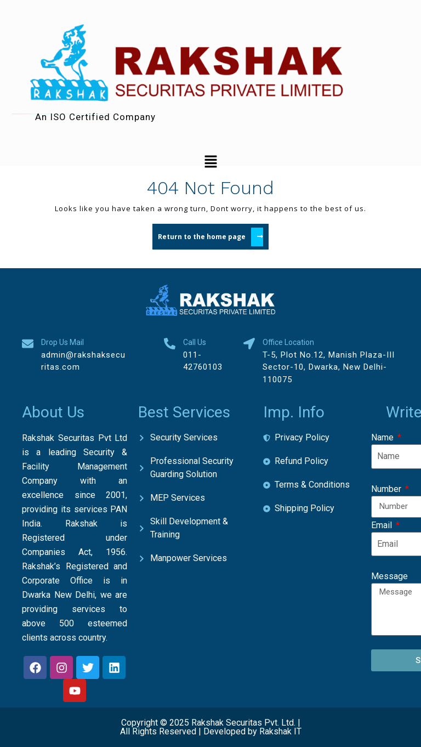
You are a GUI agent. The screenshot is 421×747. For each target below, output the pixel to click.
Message (389, 576)
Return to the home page (213, 235)
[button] (210, 161)
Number (387, 489)
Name (383, 437)
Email (382, 525)
